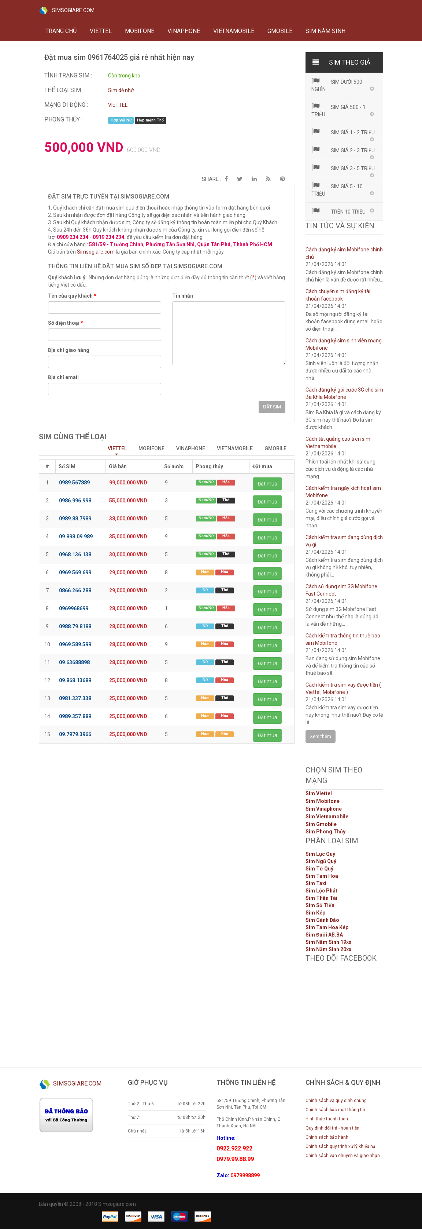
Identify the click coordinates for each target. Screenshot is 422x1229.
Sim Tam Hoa (322, 876)
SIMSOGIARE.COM (67, 10)
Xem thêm (320, 736)
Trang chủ (61, 31)
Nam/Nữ (206, 482)
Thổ (225, 500)
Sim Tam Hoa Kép (327, 927)
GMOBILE (279, 31)
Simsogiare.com (96, 252)
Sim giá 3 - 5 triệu (343, 167)
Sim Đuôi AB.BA (324, 935)
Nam (205, 572)
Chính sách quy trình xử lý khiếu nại (341, 1146)
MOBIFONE (139, 31)
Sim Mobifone (323, 801)
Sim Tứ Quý (319, 869)
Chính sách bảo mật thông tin (335, 1109)
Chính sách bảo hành (327, 1137)
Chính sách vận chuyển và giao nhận (343, 1155)
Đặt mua (267, 484)
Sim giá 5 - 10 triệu (337, 189)
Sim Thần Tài (321, 898)
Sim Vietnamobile (327, 816)
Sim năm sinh (325, 31)
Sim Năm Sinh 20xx (328, 949)
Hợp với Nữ (121, 120)
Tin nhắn (182, 296)
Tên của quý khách (72, 296)
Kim (224, 733)
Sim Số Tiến (320, 905)
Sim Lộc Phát (321, 891)
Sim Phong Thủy (325, 832)
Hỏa (226, 482)
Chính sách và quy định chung (336, 1100)
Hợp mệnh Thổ (150, 120)
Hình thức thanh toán (327, 1118)
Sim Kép (315, 913)
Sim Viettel (319, 793)
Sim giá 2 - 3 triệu (343, 149)
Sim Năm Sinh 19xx (328, 942)
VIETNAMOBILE (233, 31)
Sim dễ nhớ (121, 90)
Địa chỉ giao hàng (68, 350)
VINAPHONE (183, 31)
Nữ (205, 590)
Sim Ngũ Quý (321, 861)
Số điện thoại (65, 323)
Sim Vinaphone (324, 809)
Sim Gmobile (321, 824)
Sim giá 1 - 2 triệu (343, 131)
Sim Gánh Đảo (322, 920)
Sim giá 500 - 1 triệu (338, 110)
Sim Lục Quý (320, 854)
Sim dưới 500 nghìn (337, 84)
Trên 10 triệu (338, 211)
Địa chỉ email (63, 377)
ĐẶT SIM (272, 407)
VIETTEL (101, 31)
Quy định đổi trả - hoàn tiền (332, 1128)
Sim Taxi (316, 883)
